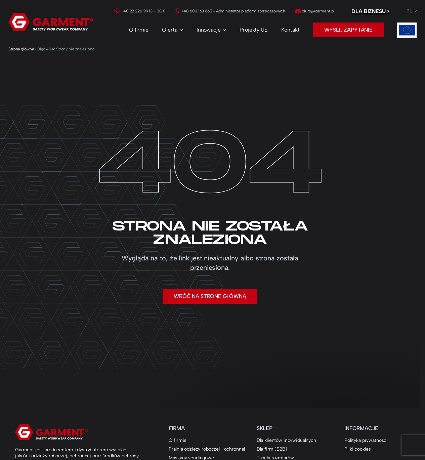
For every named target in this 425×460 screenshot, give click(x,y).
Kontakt (290, 30)
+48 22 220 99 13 (133, 11)
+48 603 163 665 (193, 11)
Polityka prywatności (366, 440)
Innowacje (211, 30)
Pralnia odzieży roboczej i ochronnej (207, 449)
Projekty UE (253, 30)
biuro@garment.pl (314, 11)
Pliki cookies (357, 449)
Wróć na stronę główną (210, 296)
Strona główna (21, 49)
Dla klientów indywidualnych (286, 440)
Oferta (172, 30)
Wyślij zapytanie (348, 30)
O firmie (138, 30)
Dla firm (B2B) (272, 449)
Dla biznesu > (370, 11)
